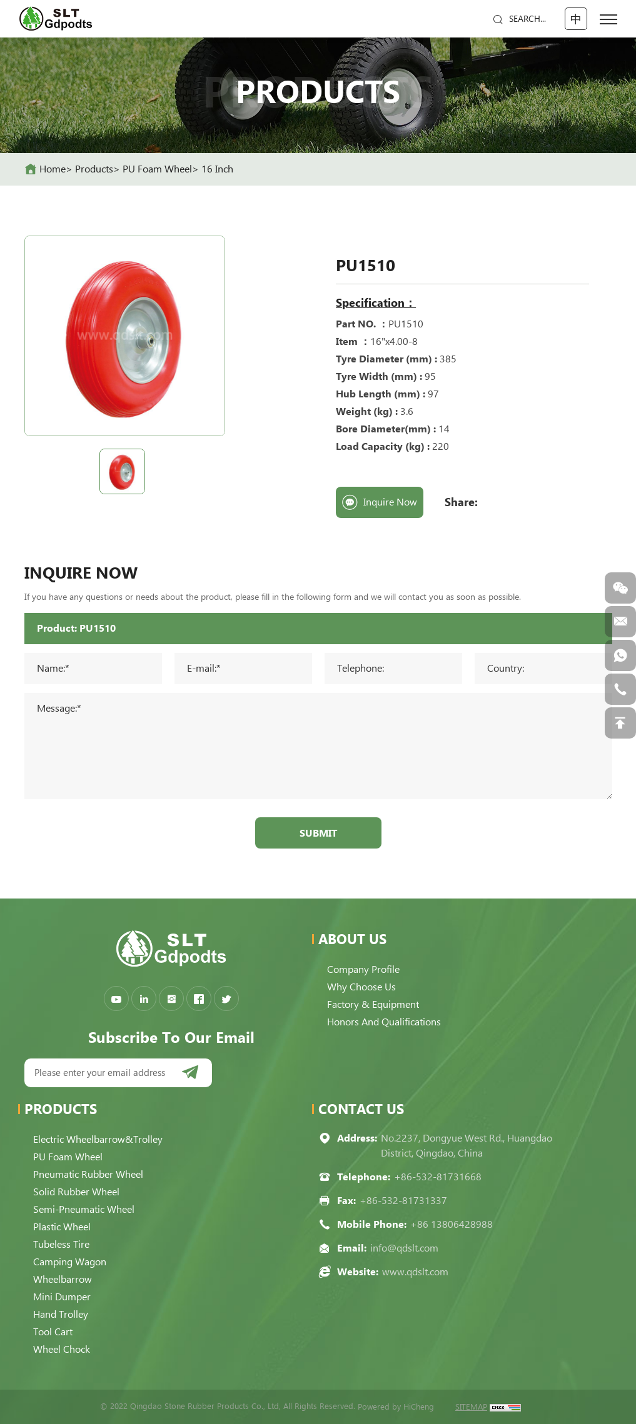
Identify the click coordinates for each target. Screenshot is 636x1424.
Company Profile (363, 969)
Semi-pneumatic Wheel (83, 1209)
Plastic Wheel (62, 1227)
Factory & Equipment (373, 1004)
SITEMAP (471, 1407)
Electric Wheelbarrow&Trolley (98, 1139)
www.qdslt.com (415, 1272)
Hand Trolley (60, 1314)
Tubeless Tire (61, 1244)
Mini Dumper (62, 1297)
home (52, 169)
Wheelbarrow (62, 1279)
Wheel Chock (61, 1349)
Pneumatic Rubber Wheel (88, 1174)
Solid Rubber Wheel (76, 1192)
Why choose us (361, 987)
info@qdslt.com (404, 1248)
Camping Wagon (69, 1262)
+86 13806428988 (451, 1224)
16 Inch (217, 169)
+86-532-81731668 (438, 1177)
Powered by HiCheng (396, 1407)
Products (94, 169)
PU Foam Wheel (157, 169)
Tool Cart (53, 1332)
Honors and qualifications (384, 1022)
